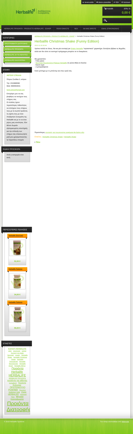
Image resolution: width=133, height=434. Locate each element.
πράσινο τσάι (14, 392)
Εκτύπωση (126, 2)
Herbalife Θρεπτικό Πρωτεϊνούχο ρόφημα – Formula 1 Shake (17, 236)
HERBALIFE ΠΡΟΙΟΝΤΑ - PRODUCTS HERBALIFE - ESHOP (55, 36)
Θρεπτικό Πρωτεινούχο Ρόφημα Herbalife (51, 63)
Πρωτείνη (22, 390)
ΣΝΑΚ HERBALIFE (17, 393)
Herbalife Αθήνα (19, 366)
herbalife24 (13, 383)
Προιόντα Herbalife (17, 370)
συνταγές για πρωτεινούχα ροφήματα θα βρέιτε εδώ (64, 132)
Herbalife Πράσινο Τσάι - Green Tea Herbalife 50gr (15, 269)
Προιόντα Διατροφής (19, 406)
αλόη (10, 351)
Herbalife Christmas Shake (52, 137)
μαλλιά (24, 351)
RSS (117, 2)
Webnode (125, 422)
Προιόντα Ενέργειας (19, 384)
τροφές (17, 355)
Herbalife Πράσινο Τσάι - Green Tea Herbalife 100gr (15, 302)
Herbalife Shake (70, 137)
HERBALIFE (17, 375)
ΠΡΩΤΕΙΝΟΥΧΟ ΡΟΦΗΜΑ (16, 388)
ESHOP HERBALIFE (17, 349)
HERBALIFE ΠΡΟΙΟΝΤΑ (17, 378)
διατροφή (10, 355)
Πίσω (38, 142)
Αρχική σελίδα (89, 2)
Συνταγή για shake (17, 353)
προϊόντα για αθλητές (17, 380)
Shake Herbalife (77, 49)
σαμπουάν (16, 351)
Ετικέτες (38, 137)
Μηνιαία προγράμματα (17, 397)
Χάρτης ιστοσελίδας (104, 2)
